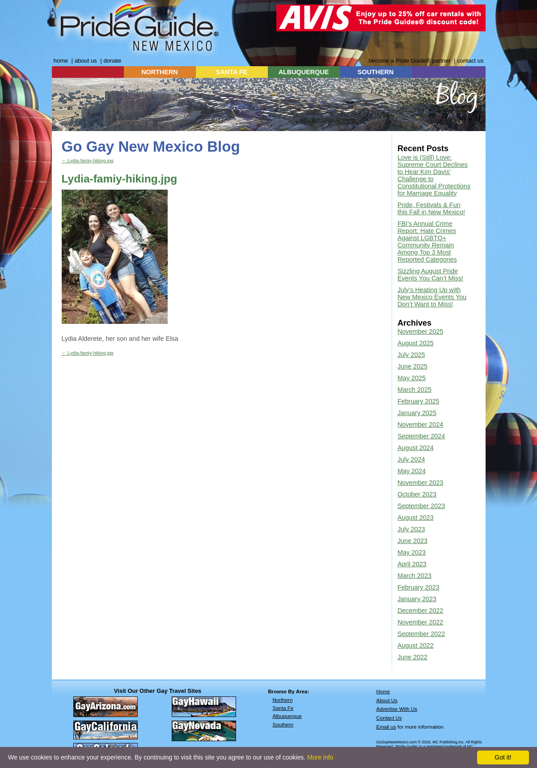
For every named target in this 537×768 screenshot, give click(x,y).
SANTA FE (231, 72)
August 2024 (415, 447)
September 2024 (421, 436)
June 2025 (412, 366)
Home (383, 691)
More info (320, 757)
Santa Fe (283, 708)
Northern (283, 700)
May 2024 (411, 471)
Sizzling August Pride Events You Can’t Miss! (430, 274)
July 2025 (411, 354)
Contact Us (389, 718)
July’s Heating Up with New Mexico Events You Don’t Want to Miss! (431, 297)
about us (86, 60)
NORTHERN (159, 72)
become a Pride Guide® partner (409, 60)
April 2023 (412, 564)
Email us (386, 727)
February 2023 (418, 587)
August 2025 (415, 343)
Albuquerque (287, 716)
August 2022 (415, 645)
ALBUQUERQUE (304, 72)
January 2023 (416, 599)
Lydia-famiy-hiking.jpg (88, 160)
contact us (470, 60)
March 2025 (414, 389)
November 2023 (420, 482)
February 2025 (418, 401)
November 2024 (420, 424)
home (61, 60)
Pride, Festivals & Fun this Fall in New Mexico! (431, 208)
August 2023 (415, 517)
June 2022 (412, 657)
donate (113, 60)
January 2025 (416, 412)
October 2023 (416, 494)
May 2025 (411, 378)
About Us (386, 700)
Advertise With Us (397, 709)
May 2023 (411, 552)
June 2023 (412, 540)
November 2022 (420, 622)
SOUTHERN (376, 72)
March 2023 (414, 575)
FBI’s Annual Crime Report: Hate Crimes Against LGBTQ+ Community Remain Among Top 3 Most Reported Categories (427, 241)
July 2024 (411, 459)
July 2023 (411, 529)
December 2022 (420, 610)
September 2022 (421, 633)
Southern (283, 724)
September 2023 (421, 505)
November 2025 (420, 331)
